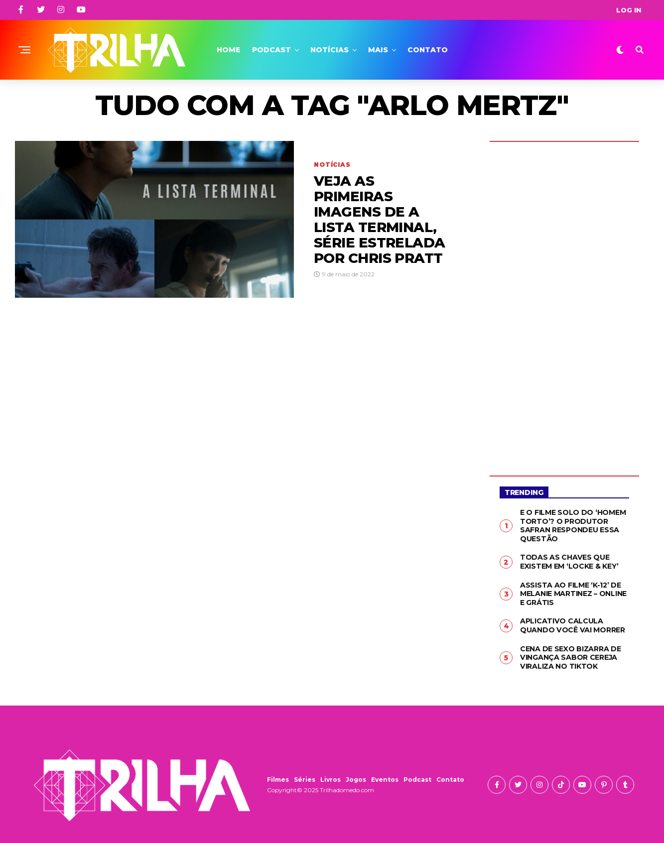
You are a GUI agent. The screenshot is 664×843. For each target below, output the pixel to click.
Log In (628, 10)
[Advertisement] (564, 301)
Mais (378, 49)
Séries (304, 779)
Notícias (329, 49)
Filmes (278, 779)
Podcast (271, 49)
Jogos (356, 779)
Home (228, 49)
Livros (330, 779)
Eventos (384, 779)
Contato (427, 49)
